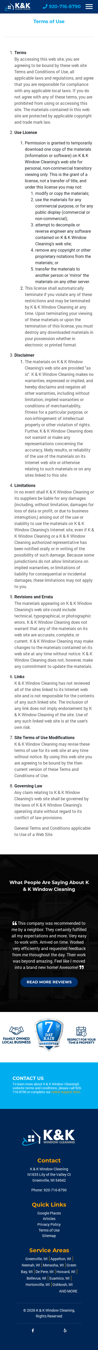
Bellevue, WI (36, 1278)
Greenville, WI (36, 1258)
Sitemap (49, 1235)
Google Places (49, 1213)
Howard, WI (65, 1271)
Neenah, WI (31, 1265)
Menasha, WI (53, 1265)
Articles (49, 1218)
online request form (65, 1092)
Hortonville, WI (38, 1284)
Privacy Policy (49, 1224)
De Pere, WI (45, 1271)
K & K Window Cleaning (55, 1310)
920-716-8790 (62, 6)
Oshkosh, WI (63, 1284)
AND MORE (68, 1291)
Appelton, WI (60, 1258)
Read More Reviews (49, 982)
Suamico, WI (59, 1278)
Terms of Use (49, 1230)
